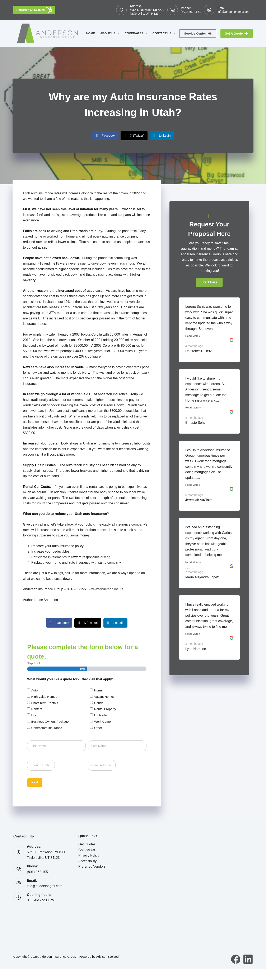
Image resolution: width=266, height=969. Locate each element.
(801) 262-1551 (191, 11)
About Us (110, 33)
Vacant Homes (104, 696)
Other (98, 728)
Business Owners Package (50, 721)
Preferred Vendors (92, 866)
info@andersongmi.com (233, 11)
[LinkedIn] (248, 959)
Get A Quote (236, 33)
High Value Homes (44, 696)
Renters (36, 709)
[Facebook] (235, 959)
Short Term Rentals (44, 703)
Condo (98, 703)
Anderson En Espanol (34, 10)
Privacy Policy (88, 855)
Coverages (137, 33)
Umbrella (100, 715)
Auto (34, 690)
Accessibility (87, 861)
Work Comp (102, 721)
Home (90, 33)
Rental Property (105, 709)
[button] (209, 282)
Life (33, 715)
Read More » (193, 335)
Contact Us (165, 33)
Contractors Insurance (46, 728)
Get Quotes (86, 844)
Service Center (198, 33)
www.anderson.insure (107, 589)
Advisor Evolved (107, 956)
